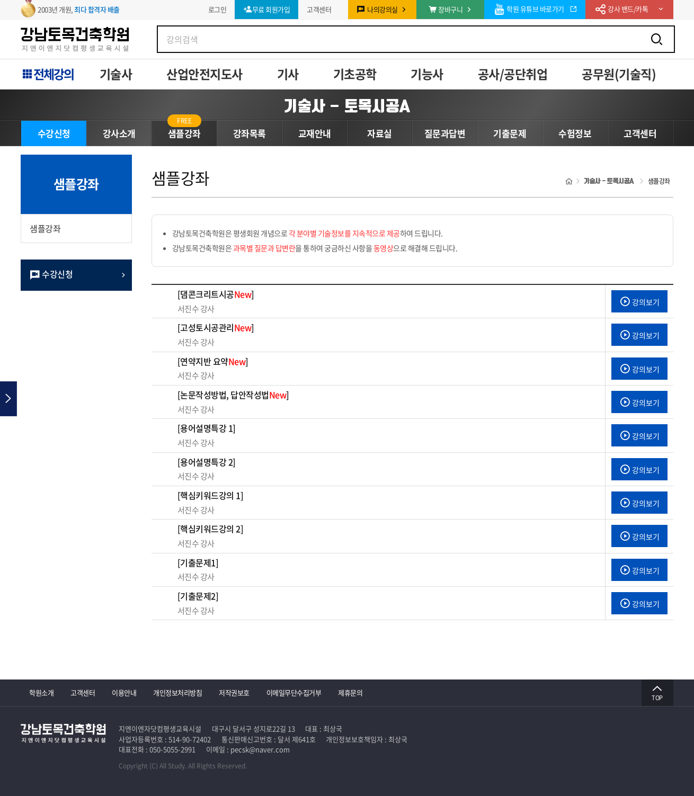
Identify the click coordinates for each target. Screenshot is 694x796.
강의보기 (639, 301)
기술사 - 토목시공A (347, 105)
